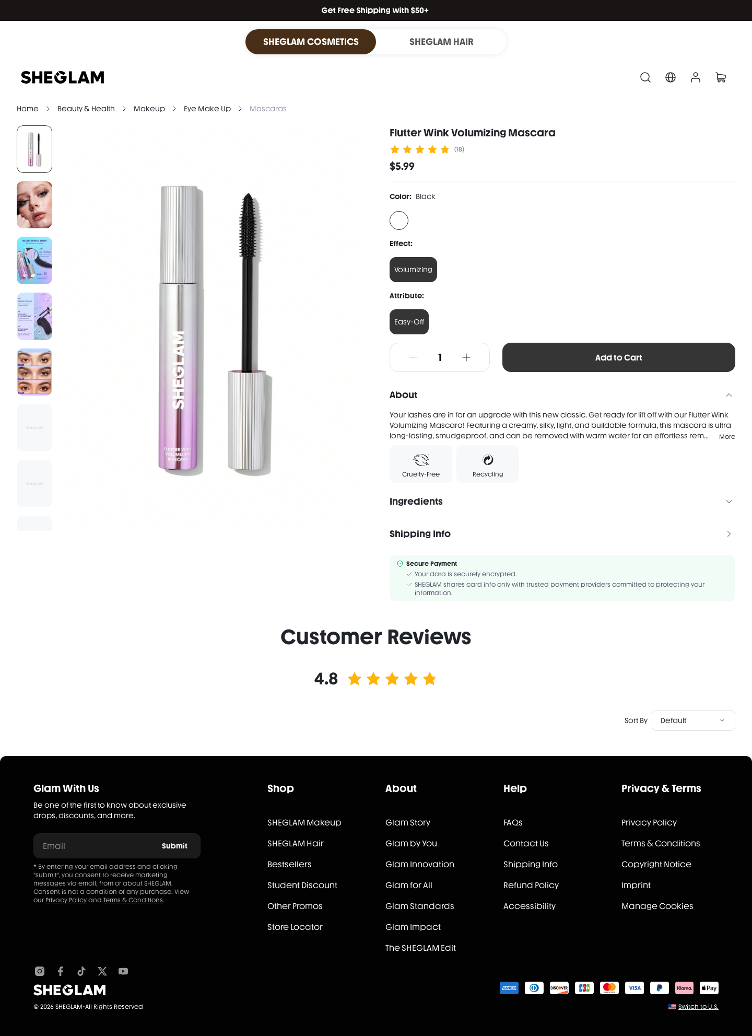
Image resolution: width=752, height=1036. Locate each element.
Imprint (636, 885)
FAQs (513, 823)
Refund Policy (531, 885)
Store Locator (295, 927)
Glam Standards (419, 906)
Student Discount (302, 885)
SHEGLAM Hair (295, 843)
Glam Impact (413, 927)
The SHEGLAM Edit (420, 948)
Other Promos (295, 906)
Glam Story (407, 823)
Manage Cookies (657, 906)
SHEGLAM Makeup (304, 823)
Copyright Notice (656, 864)
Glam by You (411, 843)
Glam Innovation (419, 864)
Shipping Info (530, 864)
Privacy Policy (66, 900)
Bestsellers (289, 864)
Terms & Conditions (133, 900)
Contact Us (526, 843)
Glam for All (408, 885)
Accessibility (529, 906)
